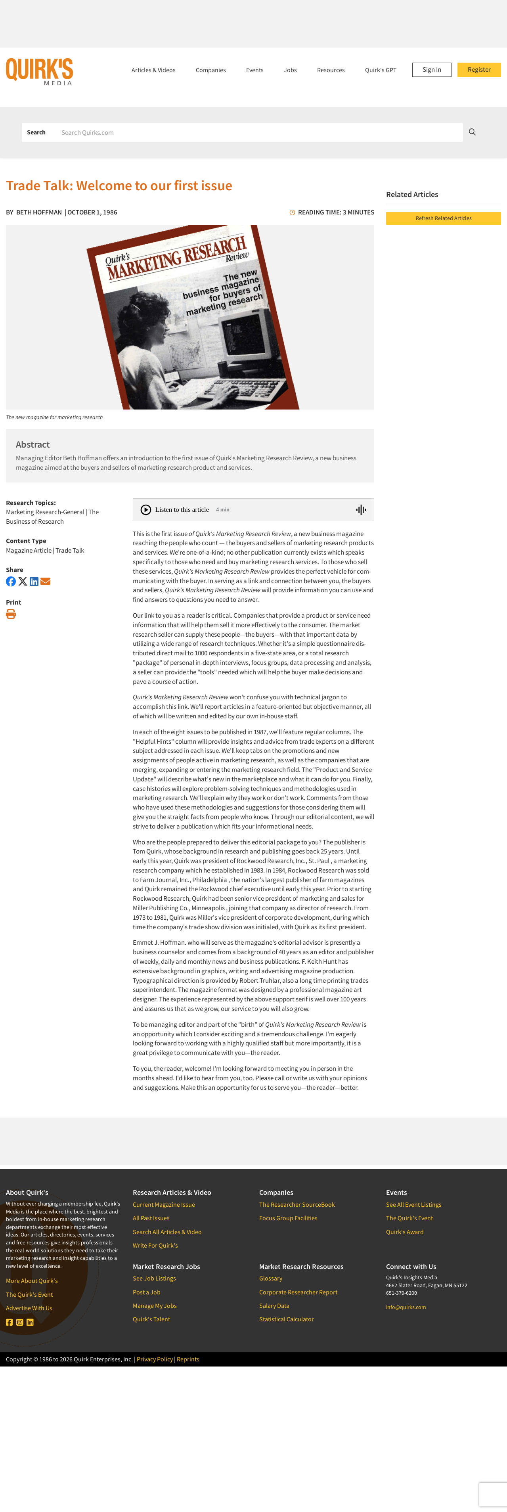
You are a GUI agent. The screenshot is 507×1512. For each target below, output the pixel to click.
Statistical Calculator (286, 1319)
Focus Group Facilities (288, 1218)
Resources (331, 70)
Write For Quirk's (155, 1245)
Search (36, 132)
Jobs (290, 70)
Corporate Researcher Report (298, 1292)
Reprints (188, 1359)
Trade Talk (69, 550)
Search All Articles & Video (167, 1232)
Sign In (432, 69)
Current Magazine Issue (164, 1204)
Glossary (270, 1278)
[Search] (259, 132)
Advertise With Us (29, 1308)
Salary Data (274, 1305)
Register (479, 69)
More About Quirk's (32, 1280)
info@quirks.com (406, 1307)
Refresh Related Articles (444, 218)
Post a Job (147, 1292)
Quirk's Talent (151, 1319)
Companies (211, 70)
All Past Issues (151, 1218)
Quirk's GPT (381, 70)
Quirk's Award (405, 1232)
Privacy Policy (155, 1359)
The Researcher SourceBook (297, 1204)
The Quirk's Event (29, 1294)
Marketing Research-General (45, 511)
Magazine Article (29, 550)
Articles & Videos (154, 70)
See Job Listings (154, 1278)
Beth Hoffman (39, 212)
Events (255, 70)
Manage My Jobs (155, 1305)
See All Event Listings (414, 1204)
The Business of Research (52, 516)
